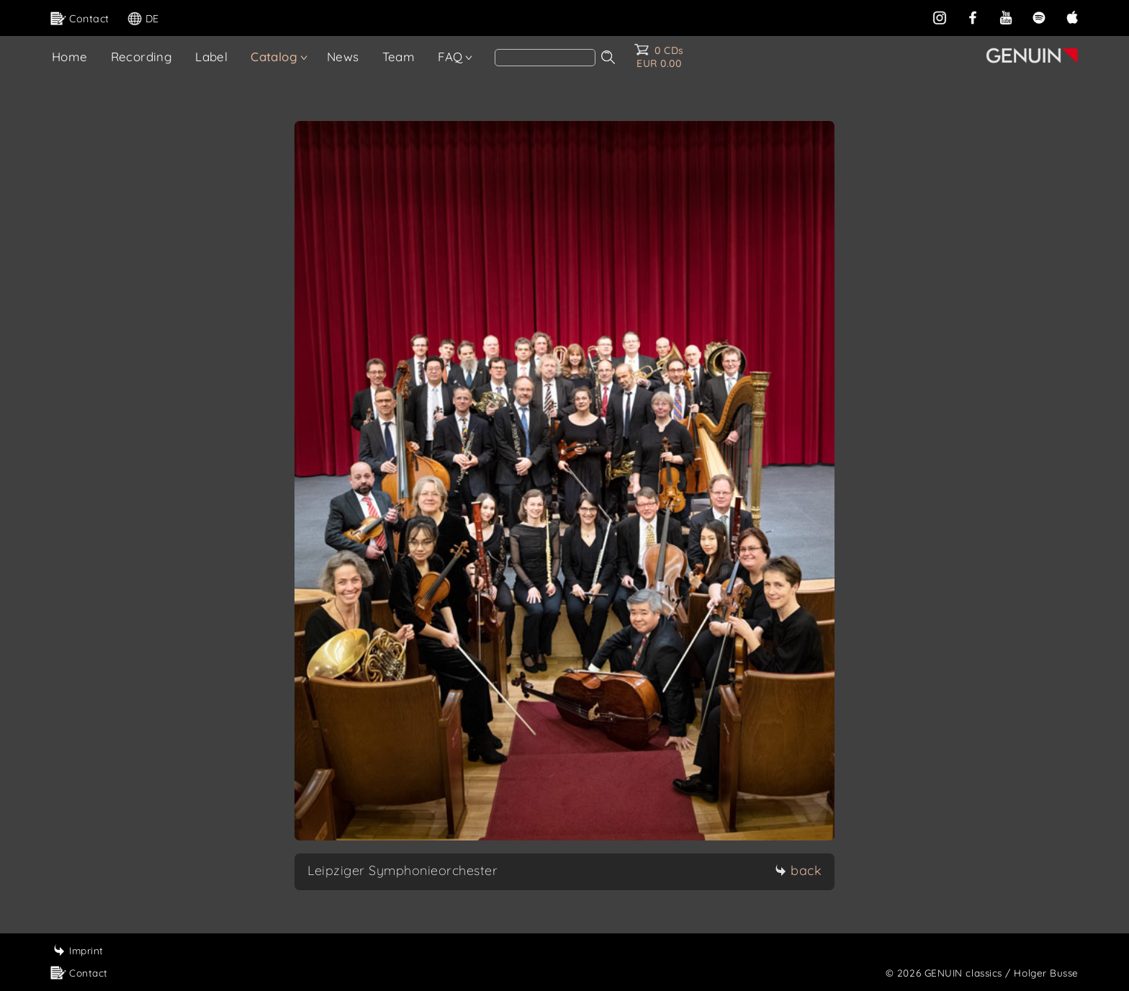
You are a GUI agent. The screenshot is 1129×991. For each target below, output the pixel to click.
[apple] (1072, 17)
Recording (142, 56)
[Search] (545, 57)
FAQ (450, 56)
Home (70, 56)
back (798, 870)
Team (398, 56)
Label (211, 56)
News (343, 56)
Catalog (274, 56)
